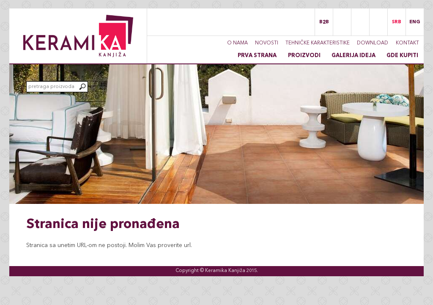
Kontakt (407, 43)
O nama (237, 43)
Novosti (266, 43)
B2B (324, 22)
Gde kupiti (402, 55)
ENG (414, 22)
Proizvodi (304, 55)
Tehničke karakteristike (317, 43)
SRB (396, 22)
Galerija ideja (353, 55)
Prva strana (257, 55)
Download (372, 43)
